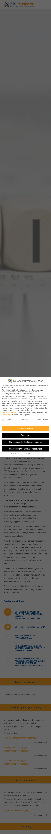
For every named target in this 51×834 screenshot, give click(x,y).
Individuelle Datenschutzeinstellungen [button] (25, 449)
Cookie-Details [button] (15, 454)
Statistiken (23, 420)
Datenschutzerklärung (9, 412)
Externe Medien (41, 420)
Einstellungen (6, 415)
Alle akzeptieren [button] (25, 428)
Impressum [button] (37, 454)
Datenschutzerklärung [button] (27, 454)
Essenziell (7, 420)
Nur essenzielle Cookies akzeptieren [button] (25, 442)
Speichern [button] (25, 435)
